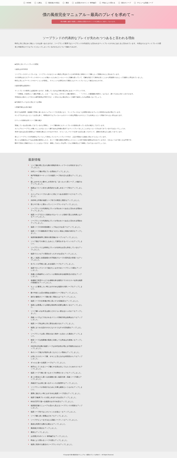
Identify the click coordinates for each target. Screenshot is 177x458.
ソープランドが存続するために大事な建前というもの (51, 387)
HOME (28, 3)
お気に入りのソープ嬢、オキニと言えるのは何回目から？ (53, 356)
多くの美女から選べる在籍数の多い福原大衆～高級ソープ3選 (54, 377)
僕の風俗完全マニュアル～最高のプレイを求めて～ (89, 14)
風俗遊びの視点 (53, 3)
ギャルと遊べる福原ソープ (41, 363)
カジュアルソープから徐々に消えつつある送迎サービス (52, 194)
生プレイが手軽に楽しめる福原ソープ (45, 264)
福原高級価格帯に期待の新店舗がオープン (47, 237)
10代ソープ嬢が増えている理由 (43, 171)
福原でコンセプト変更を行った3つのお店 (47, 254)
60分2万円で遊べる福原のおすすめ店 (45, 401)
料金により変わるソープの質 (42, 440)
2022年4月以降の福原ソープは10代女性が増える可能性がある (55, 346)
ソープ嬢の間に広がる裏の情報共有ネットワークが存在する (54, 165)
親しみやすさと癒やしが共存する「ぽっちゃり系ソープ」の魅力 (56, 182)
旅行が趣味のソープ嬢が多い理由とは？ (46, 297)
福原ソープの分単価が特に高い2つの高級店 (47, 301)
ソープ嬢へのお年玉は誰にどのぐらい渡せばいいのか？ (52, 311)
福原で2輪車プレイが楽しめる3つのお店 (46, 397)
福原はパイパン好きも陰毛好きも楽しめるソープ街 (50, 188)
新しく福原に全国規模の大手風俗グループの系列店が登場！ (54, 258)
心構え (39, 3)
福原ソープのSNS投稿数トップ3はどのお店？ (48, 227)
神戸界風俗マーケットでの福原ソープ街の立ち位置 (50, 175)
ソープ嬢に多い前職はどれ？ (42, 416)
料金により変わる (108, 3)
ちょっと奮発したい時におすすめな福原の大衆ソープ (51, 287)
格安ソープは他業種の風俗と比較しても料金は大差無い (52, 340)
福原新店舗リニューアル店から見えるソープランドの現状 (53, 405)
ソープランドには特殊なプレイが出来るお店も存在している (54, 247)
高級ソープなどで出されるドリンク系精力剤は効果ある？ (53, 317)
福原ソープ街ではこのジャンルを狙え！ (46, 412)
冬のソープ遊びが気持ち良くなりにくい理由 (48, 352)
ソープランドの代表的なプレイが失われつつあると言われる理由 (56, 208)
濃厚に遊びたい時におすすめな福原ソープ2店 (48, 393)
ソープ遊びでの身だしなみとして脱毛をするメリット (51, 241)
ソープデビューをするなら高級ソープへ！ (47, 420)
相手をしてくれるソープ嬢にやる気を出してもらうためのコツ (55, 367)
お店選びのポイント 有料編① (85, 3)
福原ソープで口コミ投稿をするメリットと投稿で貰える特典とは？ (56, 215)
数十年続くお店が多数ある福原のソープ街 (47, 293)
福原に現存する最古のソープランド (44, 444)
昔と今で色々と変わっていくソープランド (47, 204)
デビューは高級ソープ (145, 3)
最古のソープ (126, 3)
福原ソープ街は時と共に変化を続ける (45, 323)
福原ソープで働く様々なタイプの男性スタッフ (49, 373)
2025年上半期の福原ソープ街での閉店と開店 (48, 200)
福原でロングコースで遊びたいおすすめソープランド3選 (53, 268)
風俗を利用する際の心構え (41, 424)
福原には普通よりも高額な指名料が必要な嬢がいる (50, 305)
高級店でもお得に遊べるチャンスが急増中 (47, 383)
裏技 (67, 3)
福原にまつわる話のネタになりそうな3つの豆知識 (50, 328)
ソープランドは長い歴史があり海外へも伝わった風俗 (51, 334)
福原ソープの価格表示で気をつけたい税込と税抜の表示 (52, 231)
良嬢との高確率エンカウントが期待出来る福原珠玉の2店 (53, 274)
